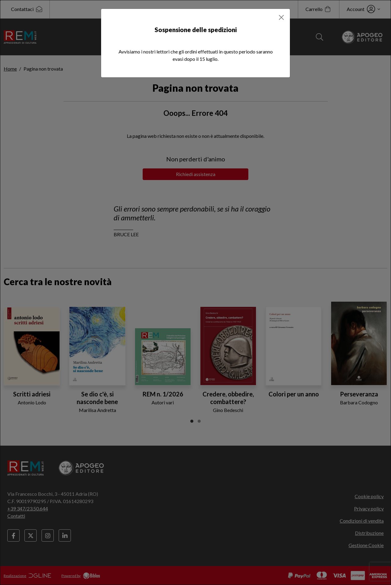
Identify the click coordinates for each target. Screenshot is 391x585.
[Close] (281, 17)
